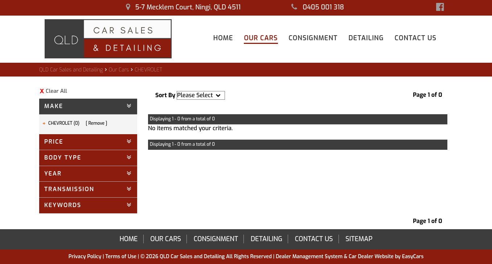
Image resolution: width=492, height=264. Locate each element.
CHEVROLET (148, 69)
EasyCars (412, 256)
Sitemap (358, 239)
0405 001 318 (317, 7)
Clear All (56, 91)
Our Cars (261, 38)
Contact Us (415, 38)
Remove (97, 123)
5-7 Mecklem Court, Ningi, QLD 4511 (183, 7)
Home (223, 38)
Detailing (366, 38)
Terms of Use (121, 256)
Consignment (313, 38)
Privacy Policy (86, 256)
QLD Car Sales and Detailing (71, 69)
